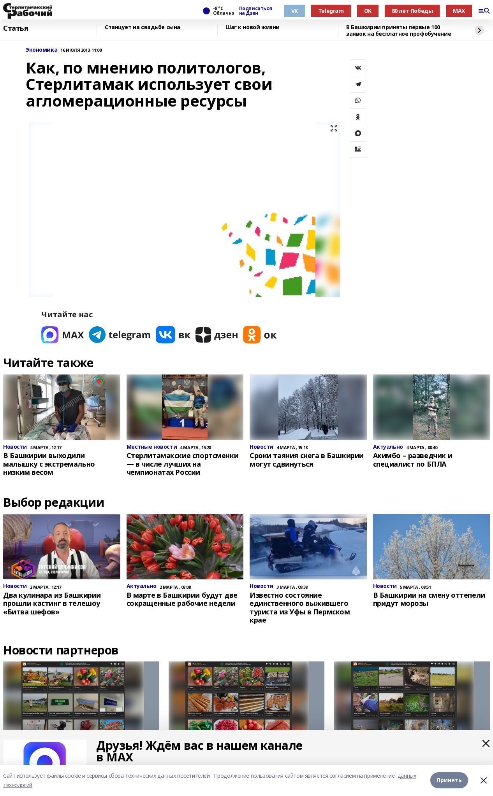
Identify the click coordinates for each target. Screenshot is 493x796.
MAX (459, 10)
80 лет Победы (412, 10)
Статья (15, 28)
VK (294, 10)
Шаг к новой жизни (252, 27)
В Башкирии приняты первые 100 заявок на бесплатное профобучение (398, 30)
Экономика (41, 50)
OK (368, 10)
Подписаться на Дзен (255, 11)
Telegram (331, 10)
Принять (449, 780)
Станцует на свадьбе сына (142, 27)
